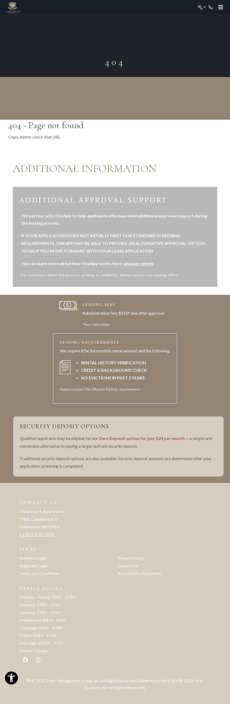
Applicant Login (33, 565)
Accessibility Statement (139, 573)
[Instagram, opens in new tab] (38, 661)
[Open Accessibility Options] (11, 679)
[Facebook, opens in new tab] (25, 661)
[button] (202, 7)
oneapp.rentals (138, 263)
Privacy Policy (131, 557)
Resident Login (32, 557)
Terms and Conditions (39, 573)
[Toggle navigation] (221, 7)
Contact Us (128, 565)
